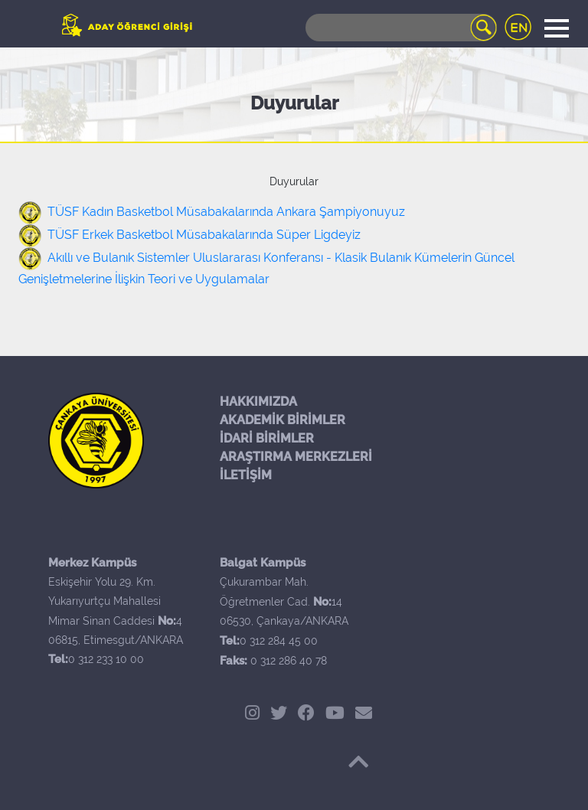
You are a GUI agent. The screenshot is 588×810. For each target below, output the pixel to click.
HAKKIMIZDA (258, 401)
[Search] (401, 27)
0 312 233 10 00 (106, 659)
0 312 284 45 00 (279, 641)
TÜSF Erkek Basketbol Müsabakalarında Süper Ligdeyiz (204, 234)
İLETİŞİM (246, 475)
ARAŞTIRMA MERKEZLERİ (296, 456)
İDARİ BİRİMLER (267, 438)
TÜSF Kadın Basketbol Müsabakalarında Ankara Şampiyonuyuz (226, 211)
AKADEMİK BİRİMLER (282, 420)
